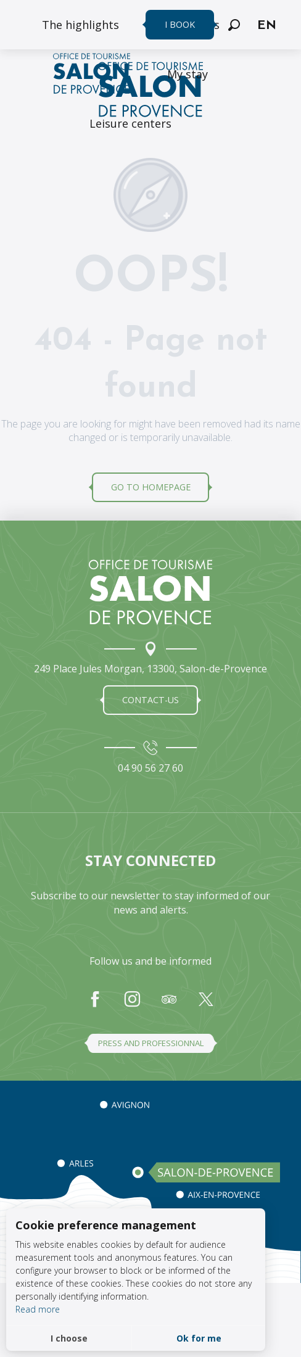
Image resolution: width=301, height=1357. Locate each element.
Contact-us (150, 700)
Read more (37, 1309)
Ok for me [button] (198, 1338)
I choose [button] (69, 1338)
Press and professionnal (151, 1043)
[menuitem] (80, 24)
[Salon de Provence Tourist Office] (150, 91)
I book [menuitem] (180, 24)
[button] (234, 25)
